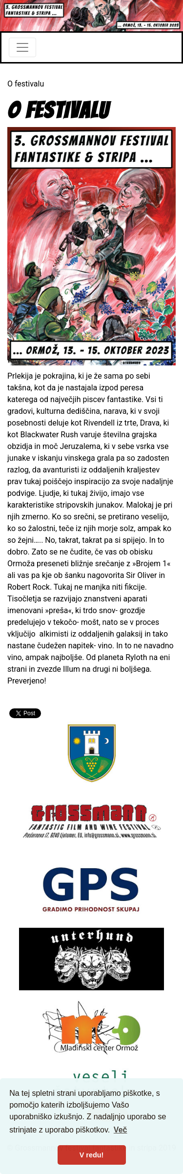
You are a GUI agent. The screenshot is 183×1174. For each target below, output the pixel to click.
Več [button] (120, 1130)
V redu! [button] (92, 1155)
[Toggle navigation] (22, 47)
